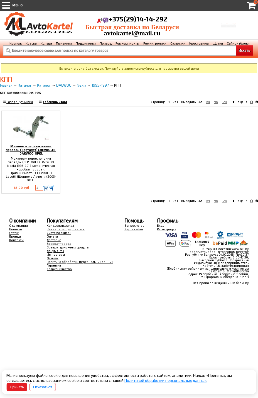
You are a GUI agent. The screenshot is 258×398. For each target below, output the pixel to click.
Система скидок (59, 233)
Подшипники (86, 43)
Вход (160, 225)
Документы (55, 251)
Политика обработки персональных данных (80, 261)
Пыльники (64, 43)
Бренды (15, 236)
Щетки (218, 43)
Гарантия (54, 265)
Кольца (46, 43)
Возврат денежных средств (68, 247)
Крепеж (15, 43)
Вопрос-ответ (135, 225)
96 (216, 102)
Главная (6, 85)
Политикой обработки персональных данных (165, 380)
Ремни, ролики (154, 43)
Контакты (16, 240)
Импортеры (56, 254)
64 (208, 102)
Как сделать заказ (60, 225)
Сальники (177, 43)
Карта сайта (133, 229)
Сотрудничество (59, 269)
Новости (15, 229)
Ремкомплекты (127, 43)
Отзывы (52, 258)
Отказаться (42, 387)
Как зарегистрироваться (66, 229)
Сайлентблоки (238, 43)
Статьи (14, 233)
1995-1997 (100, 85)
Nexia (81, 85)
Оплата (52, 236)
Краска (31, 43)
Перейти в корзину (228, 27)
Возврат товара (59, 243)
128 (224, 102)
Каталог (25, 85)
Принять (17, 387)
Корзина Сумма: (228, 21)
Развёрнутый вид (19, 102)
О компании (18, 225)
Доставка (54, 240)
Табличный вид (55, 102)
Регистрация (166, 229)
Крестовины (199, 43)
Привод (106, 43)
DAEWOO (64, 85)
